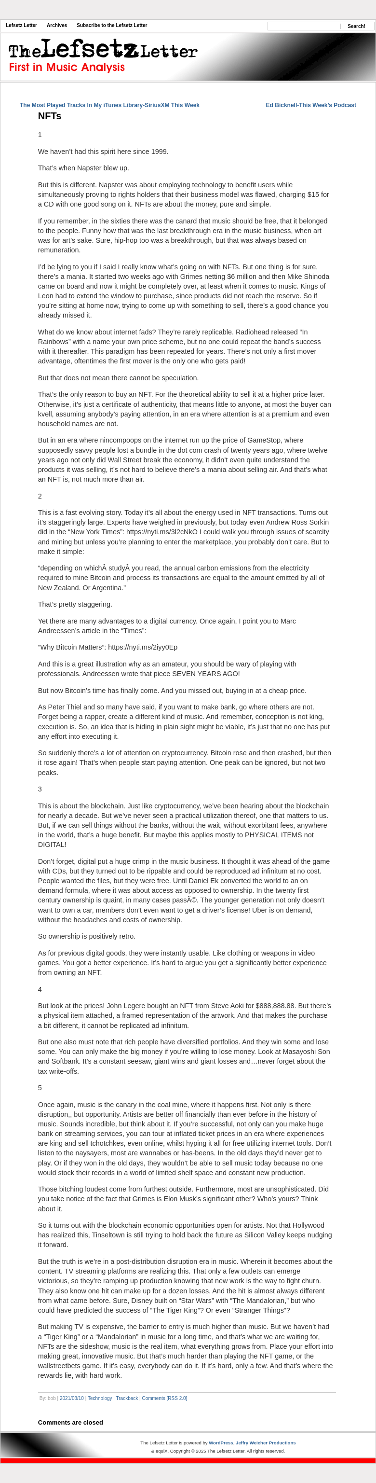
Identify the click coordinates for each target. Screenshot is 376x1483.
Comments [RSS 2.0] (164, 1398)
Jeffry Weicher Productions (266, 1442)
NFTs (50, 116)
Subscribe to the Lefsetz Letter (112, 25)
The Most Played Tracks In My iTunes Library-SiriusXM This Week (110, 105)
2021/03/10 (72, 1398)
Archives (57, 25)
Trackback (127, 1398)
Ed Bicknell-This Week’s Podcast (311, 105)
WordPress (221, 1442)
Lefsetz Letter (21, 25)
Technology (100, 1398)
